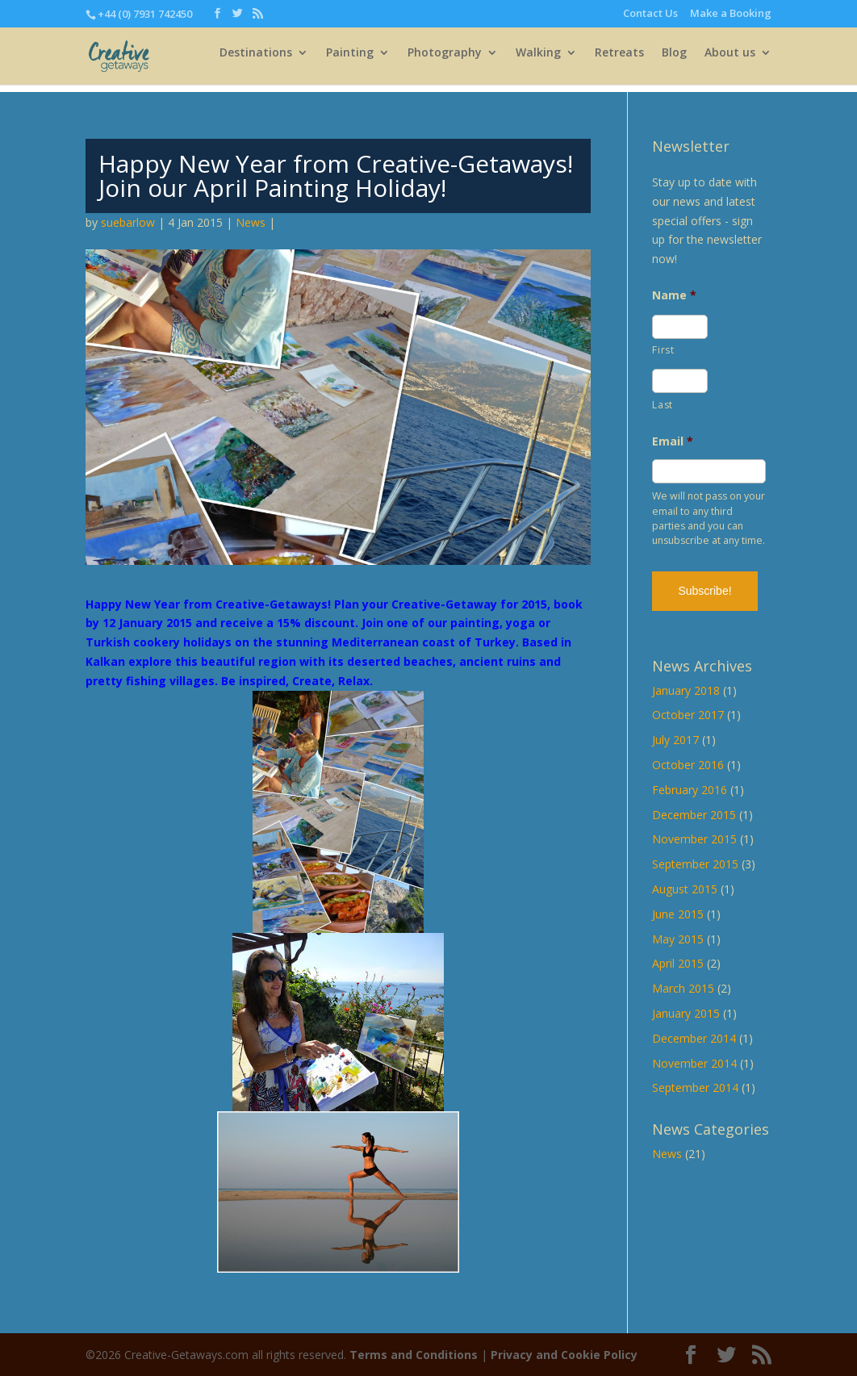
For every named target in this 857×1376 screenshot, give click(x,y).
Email (672, 441)
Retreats (619, 60)
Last (662, 405)
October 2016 (688, 764)
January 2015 (686, 1013)
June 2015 (678, 914)
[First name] (679, 327)
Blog (674, 60)
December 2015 (694, 814)
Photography (445, 60)
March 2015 (683, 988)
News (250, 222)
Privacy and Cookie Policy (564, 1354)
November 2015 (694, 839)
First (663, 350)
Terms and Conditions (413, 1354)
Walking (538, 60)
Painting (350, 60)
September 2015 (695, 864)
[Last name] (679, 381)
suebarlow (128, 222)
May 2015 (678, 939)
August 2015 (684, 889)
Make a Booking (730, 14)
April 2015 (678, 963)
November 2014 (694, 1063)
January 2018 (686, 690)
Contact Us (650, 14)
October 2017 (688, 714)
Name (674, 295)
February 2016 (689, 789)
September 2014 (695, 1087)
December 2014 (694, 1038)
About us (729, 60)
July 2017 (675, 739)
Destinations (255, 60)
